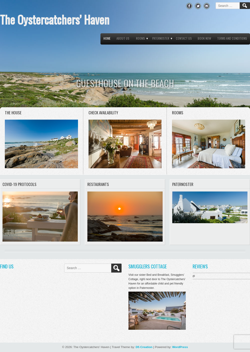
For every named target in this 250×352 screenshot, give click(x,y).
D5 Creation (144, 347)
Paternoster (160, 38)
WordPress (180, 347)
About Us (123, 38)
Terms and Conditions (232, 38)
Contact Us (184, 38)
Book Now (204, 38)
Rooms (140, 38)
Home (107, 38)
